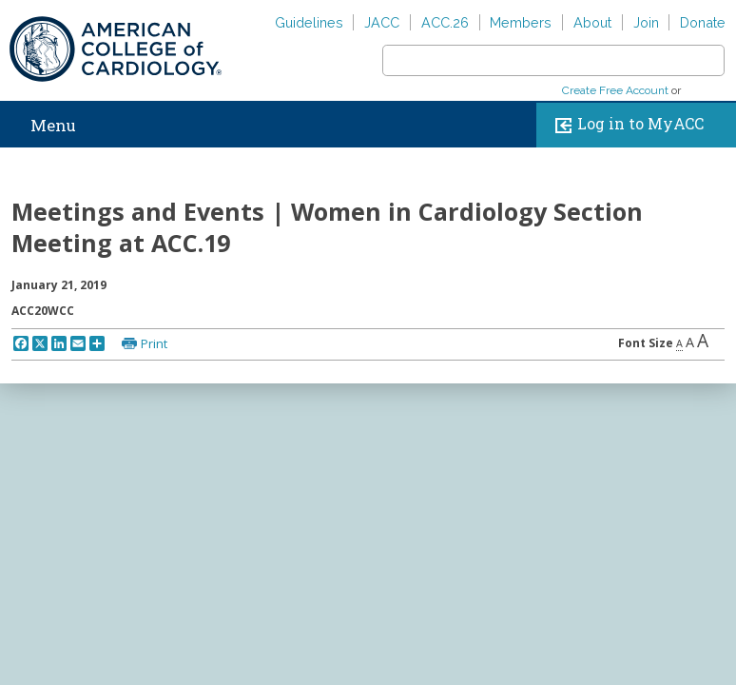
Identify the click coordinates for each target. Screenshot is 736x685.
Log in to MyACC (625, 125)
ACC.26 (445, 22)
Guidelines (309, 22)
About (592, 22)
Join (646, 22)
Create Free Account (615, 90)
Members (521, 22)
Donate (703, 22)
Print (154, 343)
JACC (381, 22)
